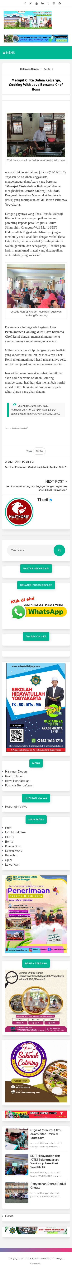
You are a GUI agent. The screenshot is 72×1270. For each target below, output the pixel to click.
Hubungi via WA (16, 806)
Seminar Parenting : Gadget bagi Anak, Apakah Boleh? (35, 467)
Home (9, 1216)
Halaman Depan (16, 771)
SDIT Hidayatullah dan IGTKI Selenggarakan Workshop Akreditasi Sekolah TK (45, 1161)
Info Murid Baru (15, 832)
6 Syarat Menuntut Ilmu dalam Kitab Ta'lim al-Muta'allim (46, 1134)
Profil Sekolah (14, 776)
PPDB (9, 837)
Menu (9, 52)
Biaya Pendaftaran (17, 781)
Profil (8, 827)
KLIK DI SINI (33, 409)
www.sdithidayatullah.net (21, 172)
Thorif (43, 500)
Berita (39, 451)
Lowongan (12, 864)
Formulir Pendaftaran (19, 785)
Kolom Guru (13, 846)
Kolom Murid (13, 850)
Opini (8, 860)
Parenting (11, 855)
